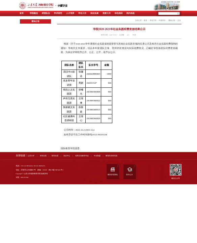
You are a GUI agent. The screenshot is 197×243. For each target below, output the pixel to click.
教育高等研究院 (111, 156)
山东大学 (31, 156)
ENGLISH (170, 2)
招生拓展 (94, 13)
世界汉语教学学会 (82, 156)
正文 (179, 20)
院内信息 (130, 13)
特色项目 (119, 13)
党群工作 (107, 13)
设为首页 (164, 2)
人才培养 (70, 13)
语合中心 (66, 156)
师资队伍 (46, 13)
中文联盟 (97, 156)
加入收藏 (177, 2)
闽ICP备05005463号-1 (56, 170)
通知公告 (171, 20)
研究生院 (55, 156)
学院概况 (34, 13)
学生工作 (82, 13)
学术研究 (58, 13)
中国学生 (162, 20)
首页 (22, 13)
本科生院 (43, 156)
